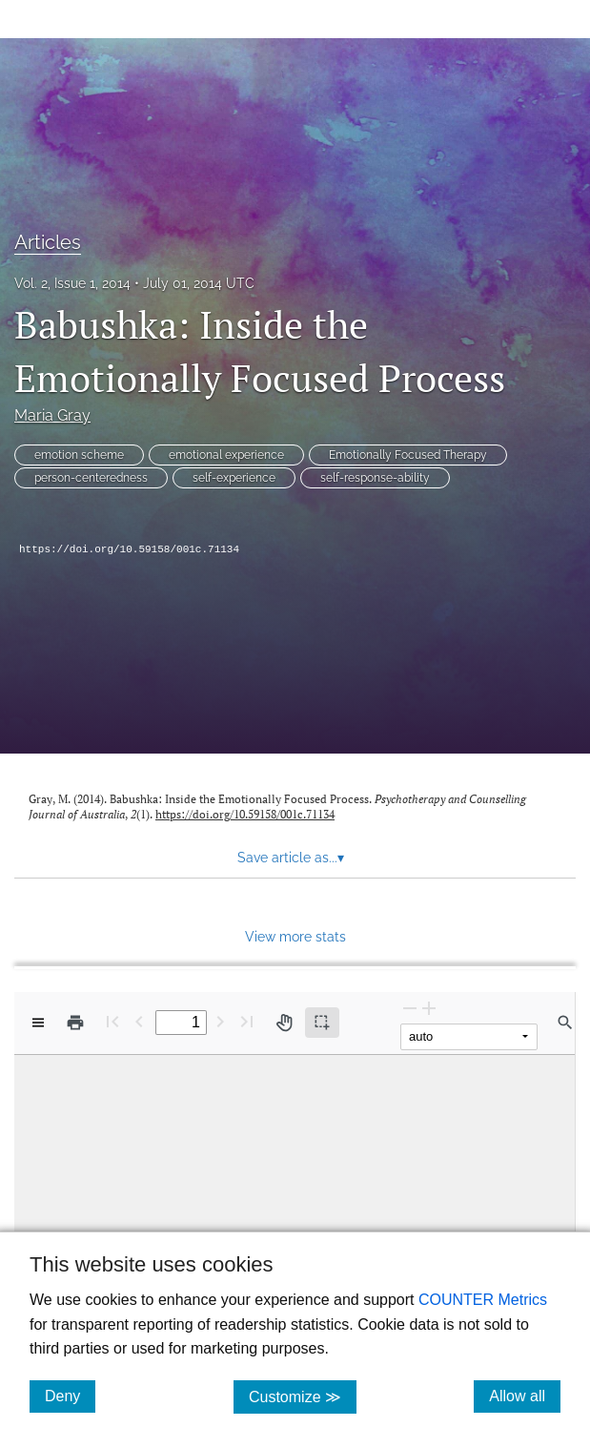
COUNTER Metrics (482, 1300)
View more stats (295, 936)
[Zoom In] (428, 1008)
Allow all (524, 1395)
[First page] (112, 1021)
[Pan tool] (284, 1022)
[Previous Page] (139, 1021)
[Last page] (246, 1021)
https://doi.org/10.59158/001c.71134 (129, 549)
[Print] (75, 1022)
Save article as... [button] (290, 857)
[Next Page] (220, 1021)
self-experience (234, 478)
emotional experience (226, 455)
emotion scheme (79, 455)
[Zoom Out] (409, 1008)
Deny (70, 1395)
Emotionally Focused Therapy (408, 455)
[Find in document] (565, 1022)
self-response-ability (375, 478)
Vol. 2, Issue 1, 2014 (72, 283)
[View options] (38, 1022)
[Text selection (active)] (322, 1022)
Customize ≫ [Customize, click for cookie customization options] (302, 1396)
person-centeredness (91, 478)
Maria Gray (52, 415)
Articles (47, 242)
